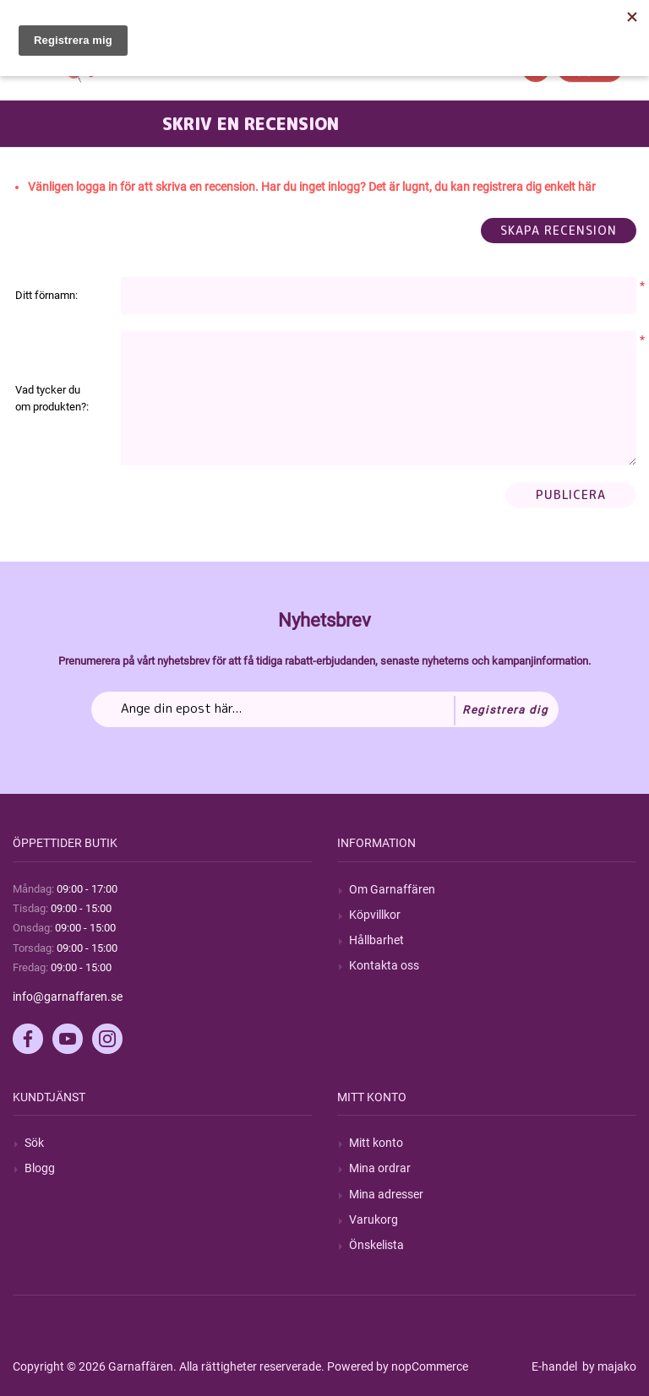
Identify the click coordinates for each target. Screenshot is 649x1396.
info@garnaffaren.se (68, 996)
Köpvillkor (375, 914)
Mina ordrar (380, 1168)
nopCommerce (429, 1366)
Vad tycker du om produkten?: (52, 398)
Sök (34, 1142)
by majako (608, 1366)
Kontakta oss (384, 965)
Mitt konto (376, 1142)
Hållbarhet (376, 940)
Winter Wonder (416, 123)
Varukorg (373, 1219)
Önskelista (376, 1245)
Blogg (40, 1168)
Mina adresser (386, 1194)
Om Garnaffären (392, 889)
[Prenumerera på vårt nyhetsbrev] (324, 709)
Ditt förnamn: (46, 295)
